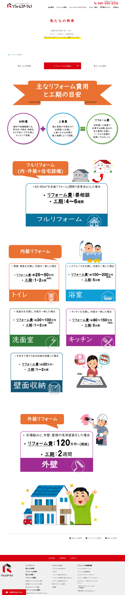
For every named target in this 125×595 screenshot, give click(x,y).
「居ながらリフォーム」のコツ (88, 587)
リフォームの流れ (62, 66)
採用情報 (62, 558)
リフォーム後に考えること (59, 581)
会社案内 (51, 7)
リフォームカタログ (59, 568)
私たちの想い (100, 66)
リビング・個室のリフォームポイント (88, 578)
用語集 (54, 587)
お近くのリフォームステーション (36, 593)
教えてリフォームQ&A (58, 584)
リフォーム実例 (61, 7)
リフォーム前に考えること (59, 574)
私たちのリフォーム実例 (32, 587)
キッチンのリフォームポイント (86, 574)
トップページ (30, 565)
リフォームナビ (57, 565)
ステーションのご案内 (33, 590)
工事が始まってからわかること (86, 591)
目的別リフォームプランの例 (34, 584)
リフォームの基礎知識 (84, 565)
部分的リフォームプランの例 (34, 581)
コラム (54, 571)
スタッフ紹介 (93, 7)
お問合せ (116, 7)
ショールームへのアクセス (77, 7)
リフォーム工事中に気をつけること (62, 578)
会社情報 (52, 558)
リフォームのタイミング (84, 568)
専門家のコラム (105, 7)
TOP (9, 54)
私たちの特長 (24, 66)
